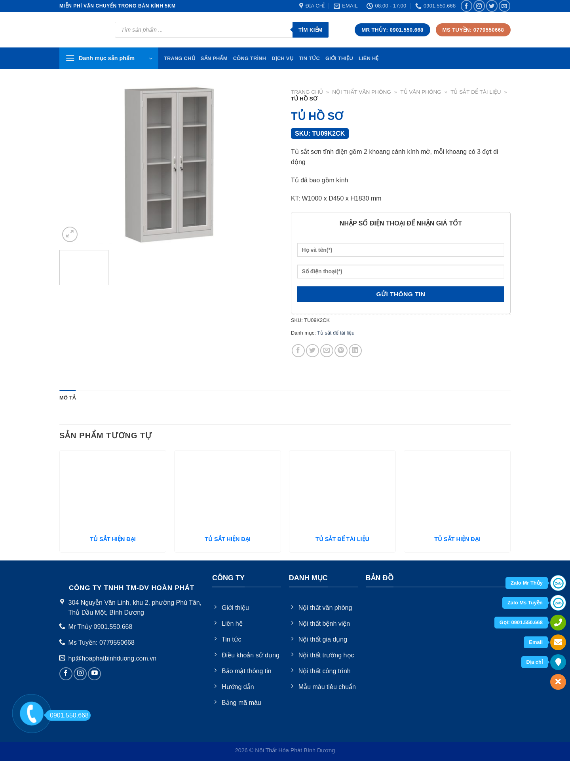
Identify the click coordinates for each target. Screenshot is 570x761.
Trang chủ (307, 92)
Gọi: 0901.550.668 (521, 622)
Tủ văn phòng (420, 92)
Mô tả (67, 398)
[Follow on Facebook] (466, 5)
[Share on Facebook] (298, 350)
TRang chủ (179, 58)
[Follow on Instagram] (479, 5)
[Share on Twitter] (312, 350)
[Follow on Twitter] (492, 5)
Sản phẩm (214, 58)
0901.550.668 (67, 715)
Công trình (249, 58)
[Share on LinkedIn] (355, 350)
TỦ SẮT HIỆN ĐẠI (112, 539)
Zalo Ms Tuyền (525, 603)
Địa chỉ (534, 662)
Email (536, 642)
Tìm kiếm (310, 30)
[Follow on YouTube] (94, 673)
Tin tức (309, 58)
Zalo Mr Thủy (527, 583)
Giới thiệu (339, 58)
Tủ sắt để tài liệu (475, 92)
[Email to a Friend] (326, 350)
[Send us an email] (504, 5)
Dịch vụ (282, 58)
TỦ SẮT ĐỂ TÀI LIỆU (342, 539)
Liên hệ (369, 58)
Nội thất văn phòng (361, 92)
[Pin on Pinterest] (341, 350)
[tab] (67, 398)
